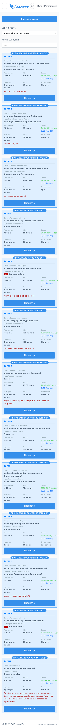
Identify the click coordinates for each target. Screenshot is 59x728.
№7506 (8, 421)
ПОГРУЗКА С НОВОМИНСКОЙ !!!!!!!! (19, 296)
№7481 (7, 466)
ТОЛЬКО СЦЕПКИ (11, 144)
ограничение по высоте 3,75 (17, 596)
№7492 (8, 109)
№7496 (8, 161)
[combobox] (29, 33)
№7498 (8, 613)
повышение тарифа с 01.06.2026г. (19, 348)
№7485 (8, 313)
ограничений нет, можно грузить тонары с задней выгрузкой (26, 402)
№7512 (7, 661)
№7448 (8, 516)
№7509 (8, 561)
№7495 (8, 56)
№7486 (8, 261)
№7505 (8, 214)
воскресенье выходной (15, 91)
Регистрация (50, 6)
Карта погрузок (29, 19)
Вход (39, 6)
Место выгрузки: (10, 39)
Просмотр (29, 98)
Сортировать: (9, 28)
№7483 (8, 366)
